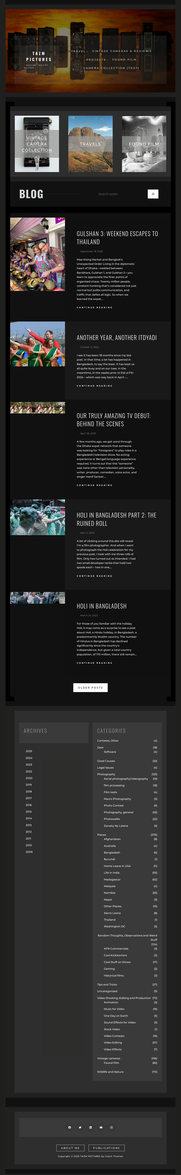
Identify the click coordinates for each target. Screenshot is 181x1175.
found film (144, 144)
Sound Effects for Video (120, 1023)
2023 (29, 766)
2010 (29, 846)
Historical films (114, 976)
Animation (111, 1003)
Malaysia (110, 887)
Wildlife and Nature (110, 1073)
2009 (29, 853)
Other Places (112, 907)
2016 (29, 806)
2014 (29, 819)
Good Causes (106, 762)
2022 (29, 772)
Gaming (109, 970)
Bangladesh (112, 853)
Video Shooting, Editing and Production (124, 999)
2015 (29, 812)
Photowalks (112, 820)
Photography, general (118, 813)
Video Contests (114, 1037)
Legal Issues (105, 768)
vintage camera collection (37, 144)
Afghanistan (112, 840)
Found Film (111, 1064)
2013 (29, 826)
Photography (106, 775)
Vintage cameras (108, 1059)
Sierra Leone (112, 914)
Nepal (108, 900)
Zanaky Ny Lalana (116, 827)
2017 (29, 799)
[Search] (153, 194)
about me (70, 1149)
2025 (29, 752)
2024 (29, 759)
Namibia (109, 894)
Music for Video (114, 1010)
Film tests (110, 793)
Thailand (110, 920)
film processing (114, 786)
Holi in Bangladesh (102, 607)
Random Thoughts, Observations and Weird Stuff (127, 939)
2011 (28, 839)
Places (101, 836)
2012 (29, 833)
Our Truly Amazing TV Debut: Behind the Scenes (114, 420)
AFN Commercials (116, 949)
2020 (29, 779)
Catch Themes (114, 1157)
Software (110, 753)
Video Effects (113, 1050)
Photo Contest (114, 806)
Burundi (109, 860)
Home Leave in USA (117, 867)
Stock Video (112, 1030)
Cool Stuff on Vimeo (117, 963)
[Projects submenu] (108, 60)
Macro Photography (117, 800)
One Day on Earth (116, 1017)
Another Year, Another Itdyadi (118, 338)
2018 (29, 792)
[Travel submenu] (87, 51)
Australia (110, 847)
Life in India (112, 874)
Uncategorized (107, 992)
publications (106, 1149)
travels (90, 144)
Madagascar (112, 880)
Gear (100, 748)
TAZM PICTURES (39, 56)
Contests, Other (108, 742)
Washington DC (114, 927)
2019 (29, 786)
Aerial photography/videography (126, 780)
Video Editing (113, 1043)
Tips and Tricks (107, 985)
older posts (90, 688)
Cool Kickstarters (115, 956)
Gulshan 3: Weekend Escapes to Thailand (114, 238)
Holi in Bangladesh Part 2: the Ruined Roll (117, 520)
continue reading (95, 308)
